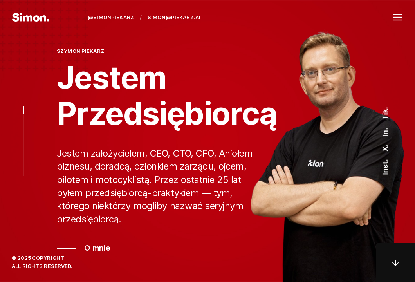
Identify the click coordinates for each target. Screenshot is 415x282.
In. (385, 132)
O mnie (97, 248)
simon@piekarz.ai (174, 17)
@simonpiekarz (111, 17)
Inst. (385, 167)
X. (385, 148)
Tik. (385, 113)
